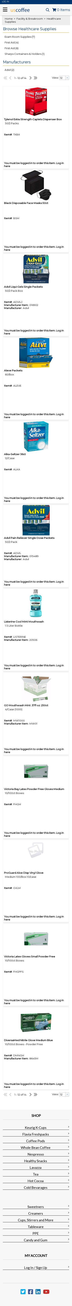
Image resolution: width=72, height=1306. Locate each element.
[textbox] (62, 78)
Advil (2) (9, 69)
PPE (35, 1233)
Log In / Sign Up (35, 1267)
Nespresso (35, 1154)
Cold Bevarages (35, 1187)
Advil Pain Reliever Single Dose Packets (29, 537)
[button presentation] (67, 78)
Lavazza (35, 1167)
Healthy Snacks (35, 1161)
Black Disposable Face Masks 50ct (26, 203)
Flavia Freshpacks (35, 1134)
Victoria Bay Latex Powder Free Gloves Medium (34, 789)
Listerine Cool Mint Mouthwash (24, 621)
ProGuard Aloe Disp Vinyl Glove (23, 872)
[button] (35, 29)
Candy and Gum (35, 1240)
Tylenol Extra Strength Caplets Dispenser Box (33, 119)
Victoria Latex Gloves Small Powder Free (29, 956)
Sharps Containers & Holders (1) (25, 53)
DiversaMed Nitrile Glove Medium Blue (28, 1040)
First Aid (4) (12, 42)
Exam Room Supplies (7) (20, 36)
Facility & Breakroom (29, 18)
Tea (35, 1174)
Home (9, 18)
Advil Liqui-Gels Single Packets (23, 286)
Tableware (36, 1227)
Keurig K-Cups (35, 1127)
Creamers (35, 1213)
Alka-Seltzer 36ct (15, 454)
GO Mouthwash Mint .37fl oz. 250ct (26, 705)
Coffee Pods (35, 1141)
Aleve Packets (13, 370)
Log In (5, 1)
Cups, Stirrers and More (35, 1220)
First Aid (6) (11, 48)
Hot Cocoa (35, 1181)
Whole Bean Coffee (35, 1147)
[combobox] (64, 78)
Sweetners (35, 1207)
